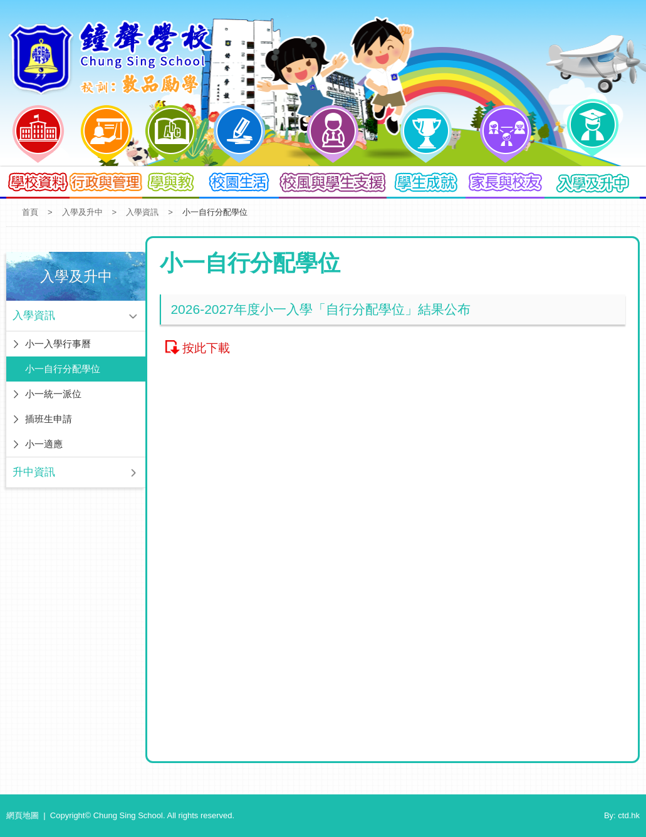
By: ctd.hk (622, 815)
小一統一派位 (53, 393)
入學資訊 (142, 212)
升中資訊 (34, 472)
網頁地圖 (22, 815)
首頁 (30, 212)
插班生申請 (48, 418)
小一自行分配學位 (62, 368)
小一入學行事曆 (58, 343)
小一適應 (44, 444)
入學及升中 (82, 212)
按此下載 (206, 348)
